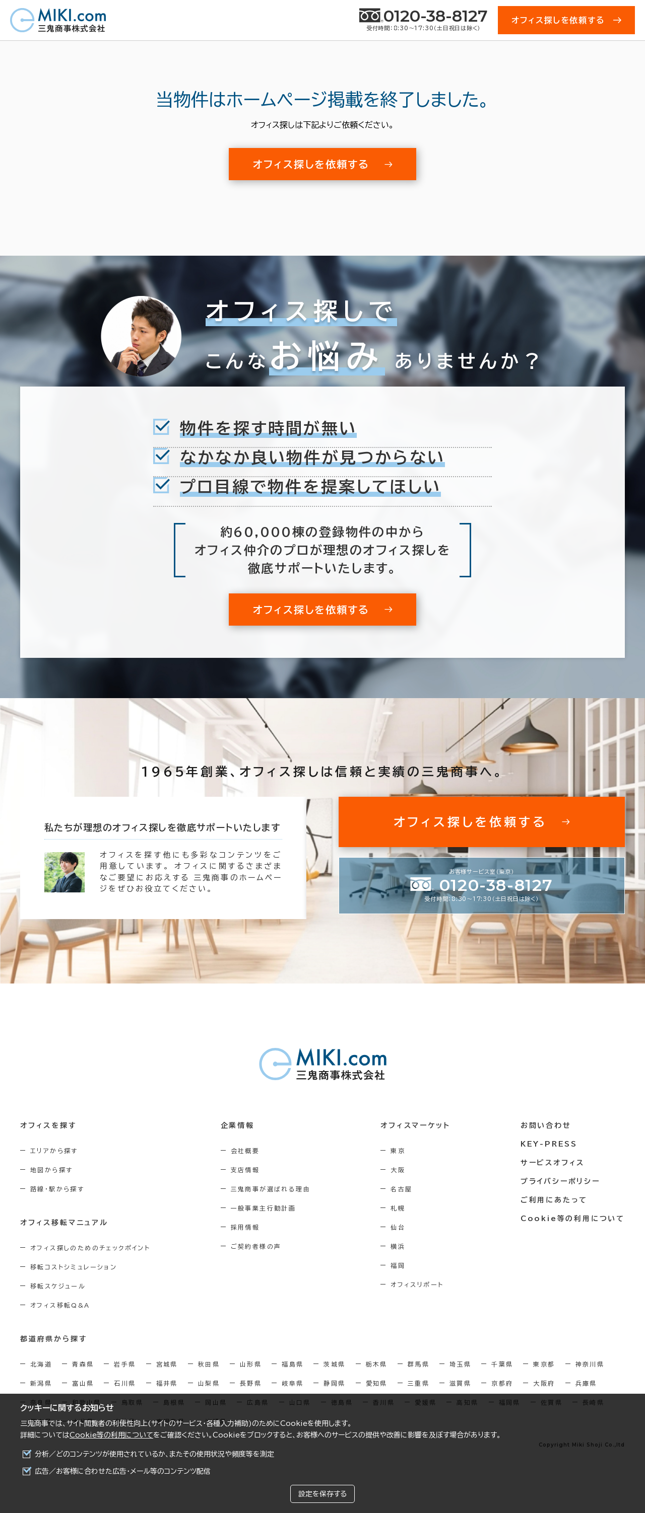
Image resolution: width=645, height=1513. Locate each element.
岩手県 (125, 1364)
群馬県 (418, 1364)
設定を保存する (322, 1493)
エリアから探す (54, 1151)
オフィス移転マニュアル (64, 1222)
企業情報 (237, 1125)
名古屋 (401, 1189)
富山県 (83, 1383)
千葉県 (502, 1364)
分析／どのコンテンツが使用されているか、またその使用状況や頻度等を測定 (154, 1454)
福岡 (398, 1265)
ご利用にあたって (554, 1199)
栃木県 (377, 1364)
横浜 (398, 1246)
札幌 (398, 1208)
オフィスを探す (48, 1125)
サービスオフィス (553, 1162)
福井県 (167, 1383)
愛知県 (377, 1383)
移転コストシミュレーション (73, 1267)
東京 (398, 1151)
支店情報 (245, 1170)
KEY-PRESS (549, 1144)
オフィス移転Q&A (60, 1305)
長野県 (251, 1383)
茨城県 (334, 1364)
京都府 (502, 1383)
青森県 (83, 1364)
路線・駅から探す (57, 1189)
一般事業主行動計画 (263, 1208)
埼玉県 (460, 1364)
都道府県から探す (53, 1338)
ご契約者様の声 (256, 1246)
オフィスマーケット (415, 1125)
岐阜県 (292, 1383)
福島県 (292, 1364)
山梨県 (209, 1383)
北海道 (41, 1364)
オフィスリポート (417, 1284)
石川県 (125, 1383)
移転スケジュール (58, 1286)
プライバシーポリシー (560, 1181)
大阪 (398, 1170)
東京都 (544, 1364)
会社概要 (245, 1151)
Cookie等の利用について (111, 1435)
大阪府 (544, 1383)
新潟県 (41, 1383)
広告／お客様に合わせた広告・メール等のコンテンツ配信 (123, 1471)
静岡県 (334, 1383)
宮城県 (167, 1364)
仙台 (398, 1227)
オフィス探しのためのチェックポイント (90, 1248)
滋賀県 (460, 1383)
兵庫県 (586, 1383)
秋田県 (209, 1364)
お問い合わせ (546, 1125)
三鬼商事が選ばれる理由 (270, 1189)
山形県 (251, 1364)
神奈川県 (590, 1364)
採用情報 (245, 1227)
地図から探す (51, 1170)
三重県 (418, 1383)
